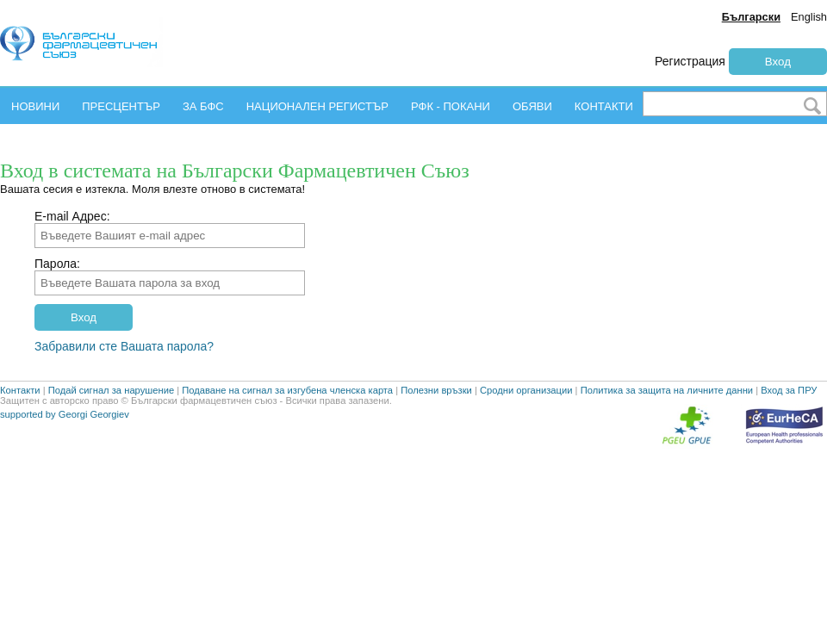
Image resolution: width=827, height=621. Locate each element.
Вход (778, 61)
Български (751, 16)
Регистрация (690, 61)
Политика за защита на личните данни (667, 428)
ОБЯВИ (532, 106)
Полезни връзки (436, 428)
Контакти (20, 428)
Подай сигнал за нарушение (111, 428)
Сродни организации (526, 428)
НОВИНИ (35, 106)
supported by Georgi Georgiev (64, 452)
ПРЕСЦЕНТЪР (121, 106)
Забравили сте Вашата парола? (124, 346)
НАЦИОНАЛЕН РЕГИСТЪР (317, 106)
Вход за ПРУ (789, 428)
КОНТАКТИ (604, 106)
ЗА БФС (203, 106)
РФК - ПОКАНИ (450, 106)
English (809, 16)
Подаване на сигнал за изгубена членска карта (287, 428)
